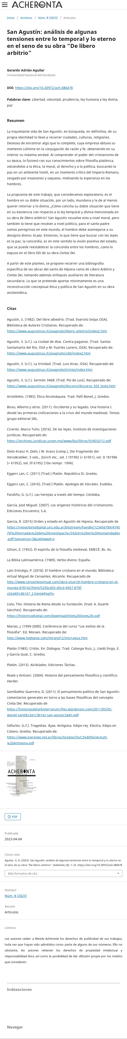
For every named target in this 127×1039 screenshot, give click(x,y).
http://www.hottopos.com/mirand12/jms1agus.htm (47, 638)
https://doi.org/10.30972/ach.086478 (44, 87)
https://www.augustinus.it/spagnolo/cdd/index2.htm (49, 353)
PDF (14, 817)
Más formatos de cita (22, 873)
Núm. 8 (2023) (48, 18)
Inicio (10, 18)
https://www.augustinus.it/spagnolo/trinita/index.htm (49, 369)
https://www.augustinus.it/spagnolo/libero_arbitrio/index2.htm (57, 331)
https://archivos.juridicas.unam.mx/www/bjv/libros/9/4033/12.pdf (59, 441)
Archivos (26, 18)
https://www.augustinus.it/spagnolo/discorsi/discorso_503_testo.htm (61, 386)
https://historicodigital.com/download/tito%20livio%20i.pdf (53, 615)
